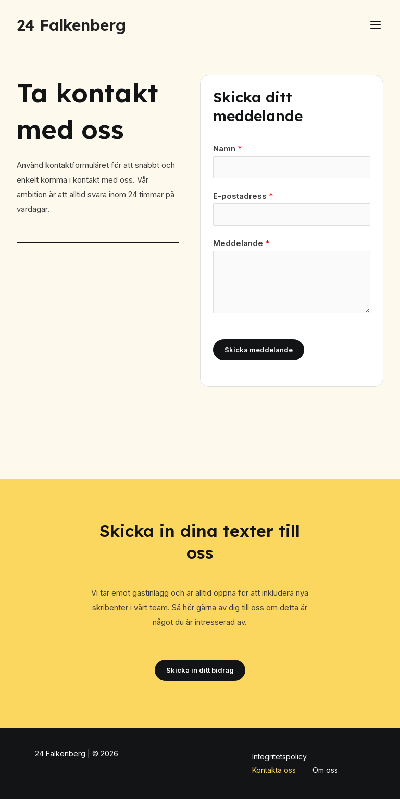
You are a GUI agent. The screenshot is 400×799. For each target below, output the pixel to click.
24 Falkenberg (71, 25)
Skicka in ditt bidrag (200, 670)
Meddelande (241, 243)
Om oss (325, 770)
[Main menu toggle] (376, 25)
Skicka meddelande (258, 349)
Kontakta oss (274, 770)
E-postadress (243, 196)
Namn (227, 148)
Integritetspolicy (279, 756)
